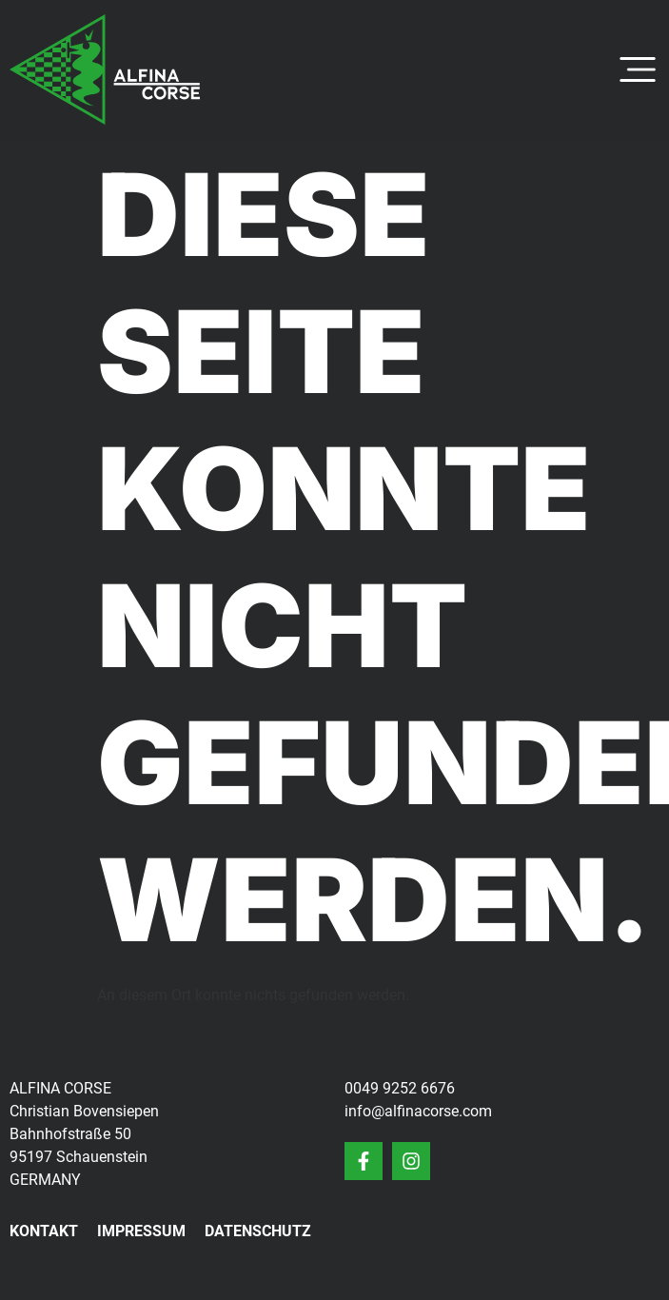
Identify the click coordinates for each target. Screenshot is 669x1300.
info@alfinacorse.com (418, 1111)
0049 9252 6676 (399, 1088)
